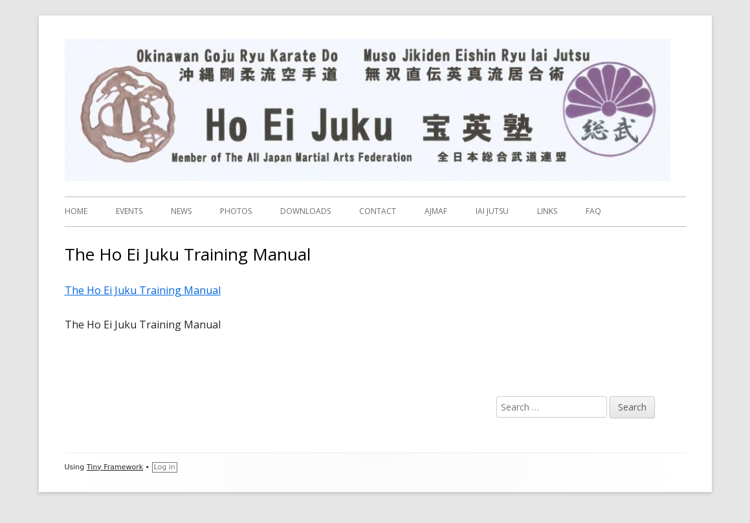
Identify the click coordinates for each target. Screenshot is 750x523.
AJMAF (436, 211)
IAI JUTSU (492, 211)
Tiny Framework (115, 467)
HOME (76, 211)
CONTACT (377, 211)
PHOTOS (236, 211)
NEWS (181, 211)
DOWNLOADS (305, 211)
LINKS (547, 211)
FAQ (593, 211)
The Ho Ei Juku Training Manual (143, 290)
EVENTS (129, 211)
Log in (164, 467)
